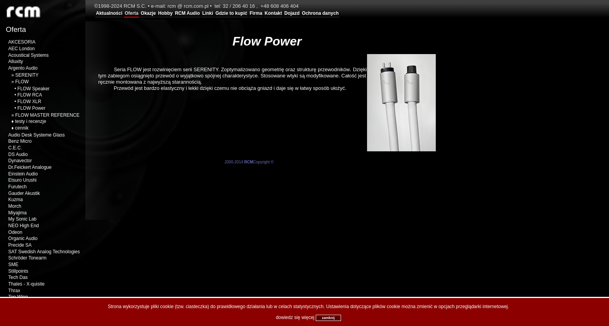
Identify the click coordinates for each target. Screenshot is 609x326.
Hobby (165, 13)
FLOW (22, 81)
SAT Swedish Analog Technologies (44, 251)
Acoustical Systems (28, 55)
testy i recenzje (30, 121)
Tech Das (18, 277)
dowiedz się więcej (295, 317)
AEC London (21, 48)
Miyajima (17, 213)
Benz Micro (19, 141)
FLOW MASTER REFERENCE (47, 115)
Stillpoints (18, 271)
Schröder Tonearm (27, 258)
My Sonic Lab (22, 219)
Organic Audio (22, 238)
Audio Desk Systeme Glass (36, 135)
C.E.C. (15, 148)
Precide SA (19, 245)
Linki (207, 13)
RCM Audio (187, 13)
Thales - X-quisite (26, 284)
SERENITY (26, 75)
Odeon (15, 232)
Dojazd (291, 13)
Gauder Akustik (24, 193)
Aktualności (109, 13)
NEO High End (23, 225)
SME (13, 264)
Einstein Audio (23, 174)
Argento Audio (22, 68)
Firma (256, 13)
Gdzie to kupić (231, 13)
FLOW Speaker (33, 88)
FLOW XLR (29, 101)
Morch (14, 206)
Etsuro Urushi (22, 180)
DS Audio (18, 154)
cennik (22, 128)
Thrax (14, 290)
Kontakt (273, 13)
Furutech (17, 186)
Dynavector (20, 160)
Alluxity (15, 61)
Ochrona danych (320, 13)
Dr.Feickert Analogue (29, 167)
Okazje (148, 13)
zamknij (328, 318)
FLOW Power (31, 108)
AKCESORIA (21, 42)
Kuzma (15, 199)
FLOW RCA (29, 95)
